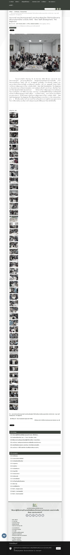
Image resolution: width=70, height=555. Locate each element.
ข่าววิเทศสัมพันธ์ (14, 478)
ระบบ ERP (14, 531)
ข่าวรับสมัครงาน (14, 468)
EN (59, 9)
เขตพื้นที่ (11, 5)
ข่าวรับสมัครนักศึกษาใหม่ (16, 461)
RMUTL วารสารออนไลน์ (16, 491)
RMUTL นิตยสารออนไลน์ (16, 494)
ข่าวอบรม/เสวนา (15, 473)
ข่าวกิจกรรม (14, 456)
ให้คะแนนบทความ (13, 27)
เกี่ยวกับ (17, 1)
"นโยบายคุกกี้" (38, 550)
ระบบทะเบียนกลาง (16, 528)
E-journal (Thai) (15, 522)
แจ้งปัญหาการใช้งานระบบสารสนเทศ (19, 535)
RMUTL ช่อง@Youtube (16, 489)
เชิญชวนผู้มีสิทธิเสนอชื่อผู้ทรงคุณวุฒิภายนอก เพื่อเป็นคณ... (24, 435)
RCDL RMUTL (15, 519)
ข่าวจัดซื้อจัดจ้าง (15, 486)
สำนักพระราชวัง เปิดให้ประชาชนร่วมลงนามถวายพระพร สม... (47, 420)
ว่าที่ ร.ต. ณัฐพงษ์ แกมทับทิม (33, 24)
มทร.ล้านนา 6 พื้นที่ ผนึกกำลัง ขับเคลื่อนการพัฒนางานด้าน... (24, 447)
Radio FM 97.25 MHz (16, 537)
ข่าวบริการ (13, 466)
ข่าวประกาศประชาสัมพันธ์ (16, 458)
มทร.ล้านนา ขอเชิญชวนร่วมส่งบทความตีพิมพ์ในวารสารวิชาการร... (25, 442)
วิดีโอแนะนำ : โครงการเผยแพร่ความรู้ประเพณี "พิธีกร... (21, 418)
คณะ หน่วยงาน (52, 1)
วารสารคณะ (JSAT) (36, 1)
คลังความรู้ (13, 484)
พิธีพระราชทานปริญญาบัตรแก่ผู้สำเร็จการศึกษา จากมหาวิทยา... (25, 440)
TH (57, 9)
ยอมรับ (58, 548)
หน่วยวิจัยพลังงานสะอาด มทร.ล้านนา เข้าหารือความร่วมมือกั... (24, 445)
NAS (16, 110)
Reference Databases (16, 540)
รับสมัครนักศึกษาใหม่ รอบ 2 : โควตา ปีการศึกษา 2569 (23, 437)
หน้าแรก (11, 1)
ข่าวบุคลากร (14, 463)
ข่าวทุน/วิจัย (14, 471)
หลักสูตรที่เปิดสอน (26, 1)
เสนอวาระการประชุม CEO (17, 525)
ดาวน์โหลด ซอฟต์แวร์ (16, 539)
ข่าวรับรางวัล (14, 476)
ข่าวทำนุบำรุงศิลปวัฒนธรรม (17, 481)
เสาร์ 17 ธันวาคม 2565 (20, 24)
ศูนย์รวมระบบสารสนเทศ (17, 534)
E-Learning (14, 521)
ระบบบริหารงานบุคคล (16, 529)
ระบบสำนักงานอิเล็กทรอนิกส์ (18, 532)
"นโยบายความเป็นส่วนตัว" (29, 550)
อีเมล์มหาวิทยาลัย (15, 524)
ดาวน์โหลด (44, 1)
